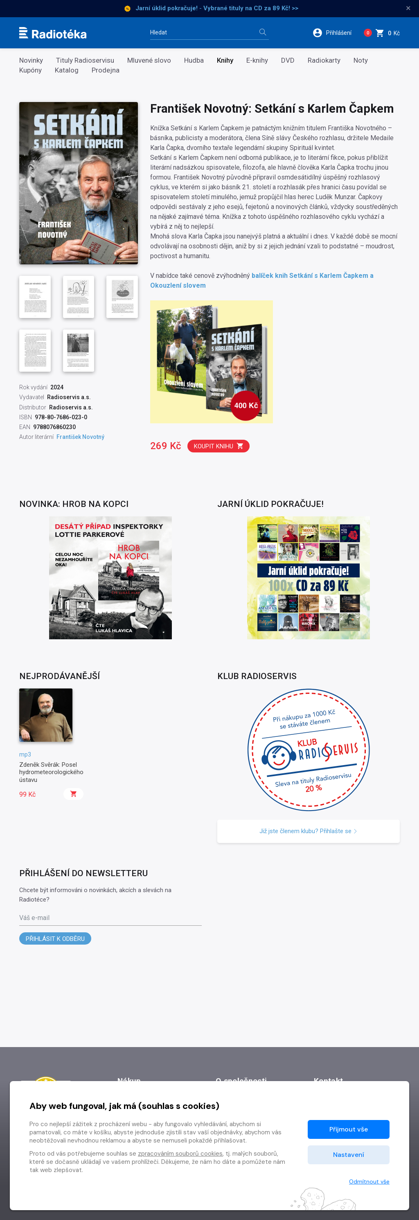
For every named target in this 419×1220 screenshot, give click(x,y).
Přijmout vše (348, 1129)
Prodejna (105, 70)
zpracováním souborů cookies (180, 1154)
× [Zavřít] (408, 8)
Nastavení (348, 1154)
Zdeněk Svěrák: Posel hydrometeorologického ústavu (51, 772)
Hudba (194, 60)
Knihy (225, 60)
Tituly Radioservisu (85, 60)
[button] (335, 32)
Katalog (67, 70)
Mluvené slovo (149, 60)
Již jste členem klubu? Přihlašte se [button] (308, 831)
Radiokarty (324, 60)
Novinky (31, 60)
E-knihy (257, 60)
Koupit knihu (219, 446)
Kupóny (30, 70)
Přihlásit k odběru (55, 939)
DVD (288, 60)
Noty (361, 60)
